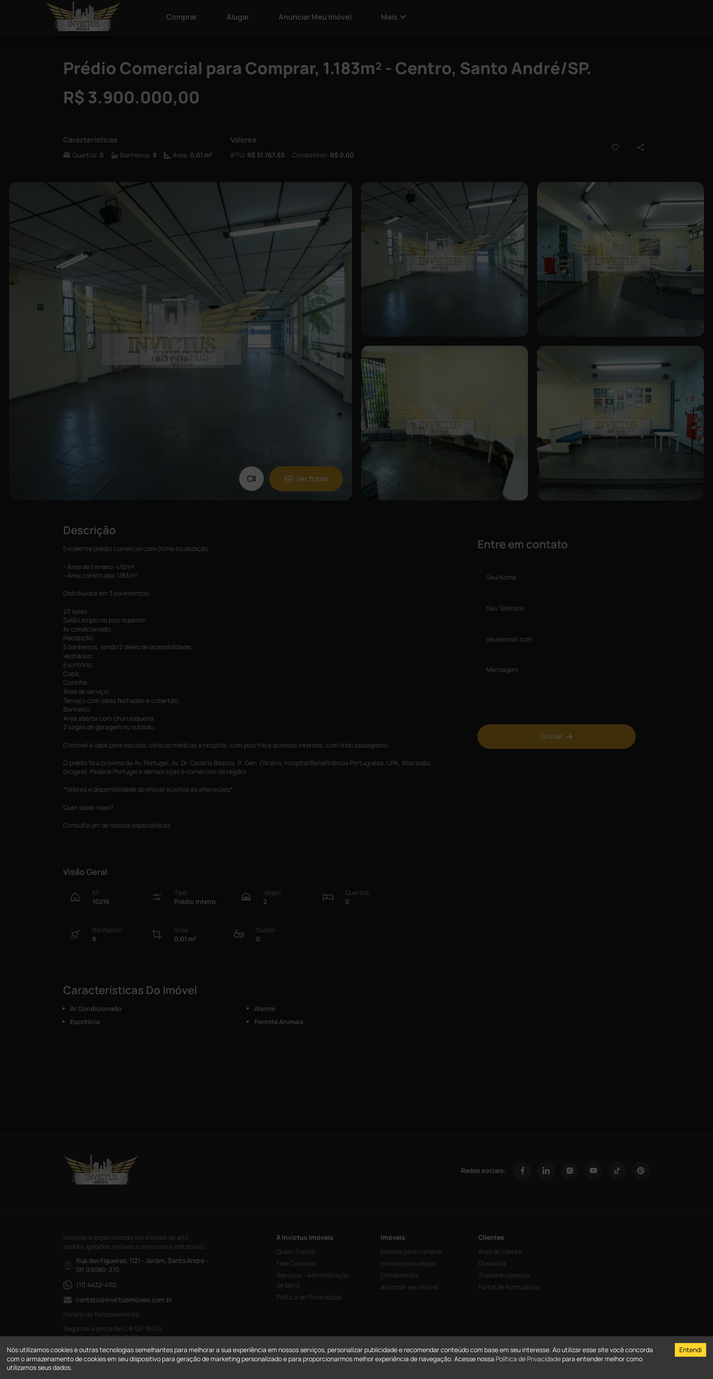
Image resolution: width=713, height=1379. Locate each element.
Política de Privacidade (528, 1358)
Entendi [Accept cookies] (690, 1349)
